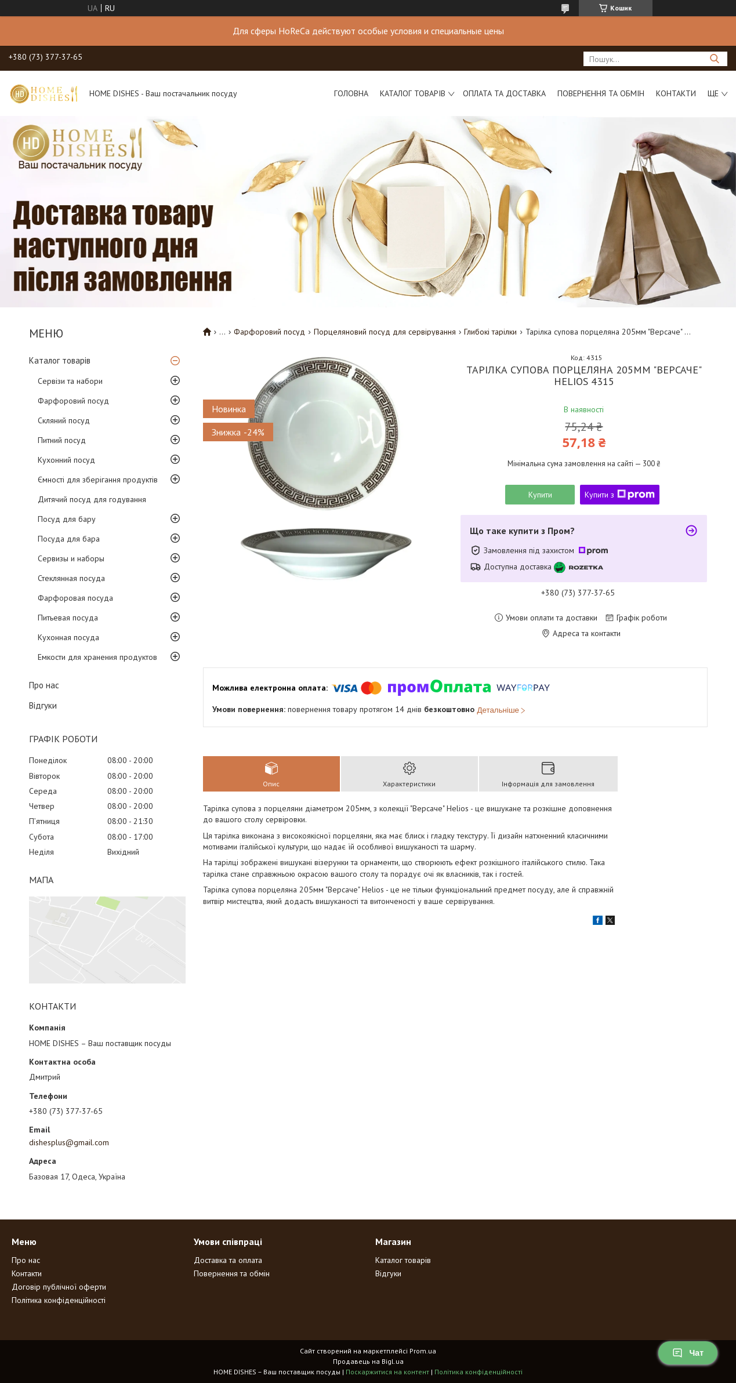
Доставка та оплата (228, 1260)
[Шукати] (714, 59)
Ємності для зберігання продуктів (98, 479)
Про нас (44, 685)
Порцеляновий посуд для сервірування (385, 332)
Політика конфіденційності (59, 1300)
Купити (540, 494)
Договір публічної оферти (59, 1287)
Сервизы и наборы (71, 558)
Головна (351, 93)
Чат (688, 1353)
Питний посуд (62, 440)
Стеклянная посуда (71, 578)
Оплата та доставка (504, 93)
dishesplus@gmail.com (69, 1142)
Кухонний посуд (66, 460)
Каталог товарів (412, 93)
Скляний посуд (64, 420)
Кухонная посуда (68, 637)
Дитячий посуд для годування (92, 499)
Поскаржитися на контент (387, 1371)
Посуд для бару (67, 519)
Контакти (676, 93)
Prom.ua (422, 1350)
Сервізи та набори (70, 381)
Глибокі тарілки (490, 332)
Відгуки (43, 705)
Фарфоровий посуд (73, 400)
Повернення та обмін (600, 93)
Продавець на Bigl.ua (368, 1361)
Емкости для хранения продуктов (97, 657)
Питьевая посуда (68, 617)
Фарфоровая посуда (75, 598)
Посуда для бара (69, 538)
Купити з (620, 494)
